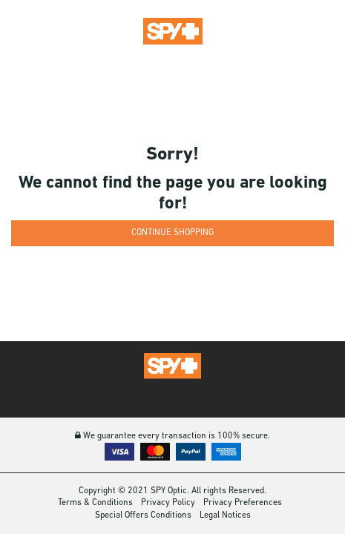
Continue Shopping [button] (172, 232)
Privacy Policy (168, 502)
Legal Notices (225, 515)
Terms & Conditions (95, 502)
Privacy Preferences (242, 502)
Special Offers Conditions (143, 515)
